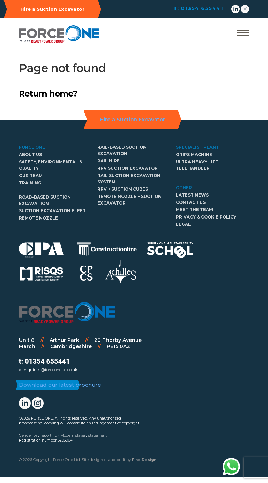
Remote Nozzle (38, 218)
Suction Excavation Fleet (52, 210)
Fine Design (144, 466)
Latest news (192, 195)
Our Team (31, 175)
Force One (32, 147)
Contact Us (191, 202)
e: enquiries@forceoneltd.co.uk (48, 369)
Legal (183, 224)
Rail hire (108, 161)
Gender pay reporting (38, 441)
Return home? (48, 94)
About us (30, 154)
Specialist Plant (197, 147)
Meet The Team (194, 209)
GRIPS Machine (194, 154)
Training (30, 183)
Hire (52, 9)
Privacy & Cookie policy (206, 217)
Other (184, 187)
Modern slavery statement (83, 441)
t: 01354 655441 (44, 362)
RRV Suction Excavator (127, 168)
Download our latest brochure (56, 388)
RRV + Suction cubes (122, 189)
